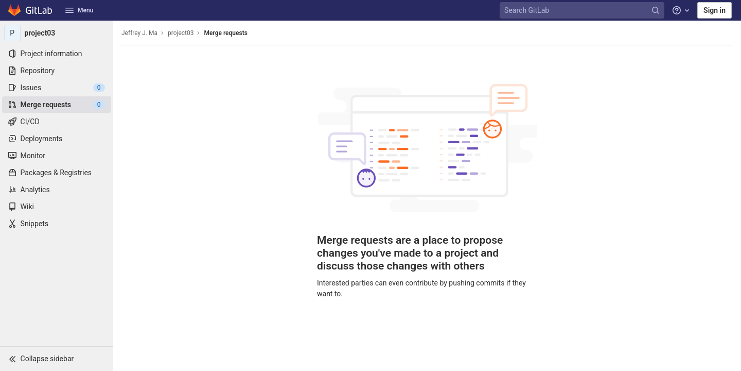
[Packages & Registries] (56, 172)
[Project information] (56, 53)
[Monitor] (56, 155)
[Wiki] (56, 206)
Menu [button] (79, 10)
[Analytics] (56, 189)
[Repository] (56, 70)
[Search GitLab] (583, 10)
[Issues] (56, 87)
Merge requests (225, 33)
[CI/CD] (56, 121)
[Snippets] (56, 223)
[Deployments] (56, 138)
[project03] (56, 33)
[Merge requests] (56, 104)
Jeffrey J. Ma (139, 33)
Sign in (714, 10)
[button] (56, 358)
